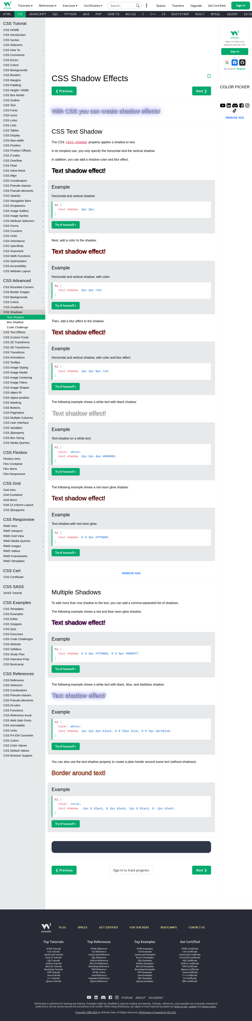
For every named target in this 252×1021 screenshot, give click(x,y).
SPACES (82, 927)
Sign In (235, 51)
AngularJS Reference (99, 978)
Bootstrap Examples (145, 969)
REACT (200, 14)
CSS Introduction (14, 34)
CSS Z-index (11, 155)
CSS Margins (12, 80)
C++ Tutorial (53, 978)
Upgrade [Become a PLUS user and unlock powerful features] (196, 5)
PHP (98, 14)
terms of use (180, 1006)
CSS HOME (11, 30)
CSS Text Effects (14, 332)
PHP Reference (99, 969)
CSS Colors (11, 65)
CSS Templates (13, 609)
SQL (55, 14)
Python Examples (145, 963)
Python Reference (99, 960)
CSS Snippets (12, 624)
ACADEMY (156, 997)
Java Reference (99, 975)
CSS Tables (11, 130)
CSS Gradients (13, 307)
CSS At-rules (11, 705)
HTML (7, 14)
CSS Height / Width (16, 90)
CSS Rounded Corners (18, 287)
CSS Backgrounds (15, 70)
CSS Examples (13, 614)
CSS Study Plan (14, 654)
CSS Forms (11, 225)
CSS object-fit (12, 392)
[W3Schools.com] (46, 930)
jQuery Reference (99, 981)
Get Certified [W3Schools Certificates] (216, 5)
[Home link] (7, 5)
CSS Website (12, 644)
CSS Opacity (11, 195)
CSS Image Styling (15, 367)
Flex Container (13, 463)
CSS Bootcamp (13, 664)
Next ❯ (201, 91)
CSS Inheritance (14, 241)
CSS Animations (14, 357)
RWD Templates (14, 561)
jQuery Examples (144, 981)
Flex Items (10, 468)
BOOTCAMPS (169, 927)
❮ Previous (64, 91)
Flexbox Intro (11, 458)
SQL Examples (145, 960)
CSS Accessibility (14, 266)
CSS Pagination (13, 412)
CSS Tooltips (11, 362)
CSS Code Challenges (18, 639)
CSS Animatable (14, 725)
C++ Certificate (190, 975)
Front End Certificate (190, 957)
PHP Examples (145, 972)
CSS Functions (13, 710)
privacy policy (209, 1006)
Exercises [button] (70, 5)
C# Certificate (189, 978)
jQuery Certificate (190, 969)
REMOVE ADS (131, 573)
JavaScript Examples (144, 954)
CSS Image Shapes (16, 387)
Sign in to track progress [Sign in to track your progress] (131, 870)
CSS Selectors (13, 45)
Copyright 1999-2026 (86, 1012)
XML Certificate (189, 981)
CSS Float (10, 165)
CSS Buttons (11, 407)
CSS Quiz (9, 629)
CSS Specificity (13, 246)
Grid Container (13, 494)
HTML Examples (145, 948)
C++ (153, 14)
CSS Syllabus (12, 649)
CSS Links (10, 120)
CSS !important (13, 251)
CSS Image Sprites (16, 215)
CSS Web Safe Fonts (17, 720)
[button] (137, 5)
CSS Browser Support (17, 755)
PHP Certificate (189, 966)
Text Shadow (15, 317)
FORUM (126, 997)
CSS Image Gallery (16, 210)
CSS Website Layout (17, 271)
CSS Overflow (12, 160)
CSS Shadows (12, 312)
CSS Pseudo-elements (18, 190)
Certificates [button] (93, 5)
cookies (193, 1006)
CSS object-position (16, 397)
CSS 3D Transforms (16, 347)
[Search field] (124, 5)
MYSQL (215, 14)
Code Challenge (17, 327)
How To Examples (145, 957)
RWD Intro (10, 526)
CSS (20, 14)
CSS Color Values (15, 745)
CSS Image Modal (15, 372)
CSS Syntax (11, 40)
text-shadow (76, 142)
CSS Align (10, 175)
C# (163, 14)
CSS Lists (9, 125)
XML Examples (145, 978)
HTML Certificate (190, 948)
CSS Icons (10, 115)
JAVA (85, 14)
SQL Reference (99, 957)
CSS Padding (12, 85)
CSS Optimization (15, 261)
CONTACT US (197, 927)
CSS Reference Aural (17, 715)
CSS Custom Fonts (16, 337)
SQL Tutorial (53, 960)
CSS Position (12, 145)
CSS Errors (10, 60)
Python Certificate (190, 963)
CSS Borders (12, 75)
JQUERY (232, 14)
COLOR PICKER (235, 87)
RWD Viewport (13, 530)
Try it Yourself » (65, 224)
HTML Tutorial (53, 948)
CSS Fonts (10, 110)
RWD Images (12, 546)
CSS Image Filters (15, 382)
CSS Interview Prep (16, 659)
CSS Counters (12, 231)
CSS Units (10, 235)
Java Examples (144, 975)
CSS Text (9, 105)
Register (241, 69)
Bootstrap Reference (99, 966)
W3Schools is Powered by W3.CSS (157, 1012)
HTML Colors (99, 972)
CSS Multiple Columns (18, 417)
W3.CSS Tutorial (53, 966)
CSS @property (13, 432)
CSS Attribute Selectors (18, 220)
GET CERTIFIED (108, 927)
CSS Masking (12, 402)
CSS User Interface (16, 422)
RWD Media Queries (16, 541)
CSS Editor (10, 619)
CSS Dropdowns (14, 205)
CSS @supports (14, 510)
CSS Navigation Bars (17, 200)
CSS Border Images (16, 292)
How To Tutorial (53, 957)
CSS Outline (11, 100)
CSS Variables (12, 427)
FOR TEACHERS (139, 927)
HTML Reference (99, 948)
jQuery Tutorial (53, 981)
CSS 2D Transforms (16, 342)
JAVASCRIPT (37, 14)
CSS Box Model (13, 95)
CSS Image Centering (17, 377)
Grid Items (10, 500)
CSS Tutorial (53, 951)
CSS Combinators (15, 180)
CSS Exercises (13, 634)
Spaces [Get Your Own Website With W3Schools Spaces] (161, 5)
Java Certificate (190, 972)
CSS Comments (14, 55)
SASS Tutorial (12, 593)
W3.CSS (131, 14)
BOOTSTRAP (180, 14)
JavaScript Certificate (190, 954)
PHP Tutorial (53, 972)
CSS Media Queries (16, 442)
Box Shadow (15, 322)
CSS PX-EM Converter (18, 735)
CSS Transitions (14, 352)
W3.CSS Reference (99, 963)
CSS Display (11, 135)
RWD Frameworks (15, 556)
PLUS (62, 927)
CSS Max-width (13, 140)
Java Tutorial (53, 975)
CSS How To (11, 50)
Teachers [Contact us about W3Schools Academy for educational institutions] (178, 5)
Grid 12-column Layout (18, 504)
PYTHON (70, 14)
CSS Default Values (16, 750)
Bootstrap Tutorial (53, 969)
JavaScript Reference (99, 954)
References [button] (48, 5)
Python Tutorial (53, 963)
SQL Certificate (189, 960)
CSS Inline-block (14, 170)
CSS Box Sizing (13, 437)
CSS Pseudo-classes (17, 185)
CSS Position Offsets (17, 150)
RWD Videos (11, 551)
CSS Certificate (13, 577)
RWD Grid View (13, 536)
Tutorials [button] (25, 5)
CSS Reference (13, 680)
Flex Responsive (14, 474)
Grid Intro (9, 489)
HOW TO (114, 14)
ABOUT (140, 997)
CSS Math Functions (17, 256)
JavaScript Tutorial (53, 954)
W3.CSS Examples (145, 966)
